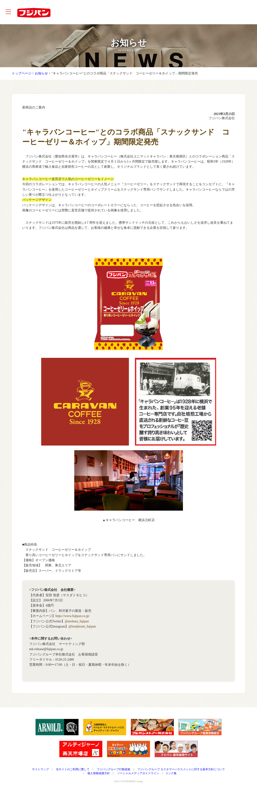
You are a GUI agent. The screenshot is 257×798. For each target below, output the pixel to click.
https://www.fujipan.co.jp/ (72, 619)
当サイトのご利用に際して (72, 773)
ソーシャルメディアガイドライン (138, 777)
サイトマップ (40, 773)
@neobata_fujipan (77, 625)
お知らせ (41, 77)
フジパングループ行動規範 (113, 773)
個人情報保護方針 (98, 777)
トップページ (21, 77)
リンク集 (171, 777)
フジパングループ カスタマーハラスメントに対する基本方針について (181, 773)
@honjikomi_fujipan (82, 630)
